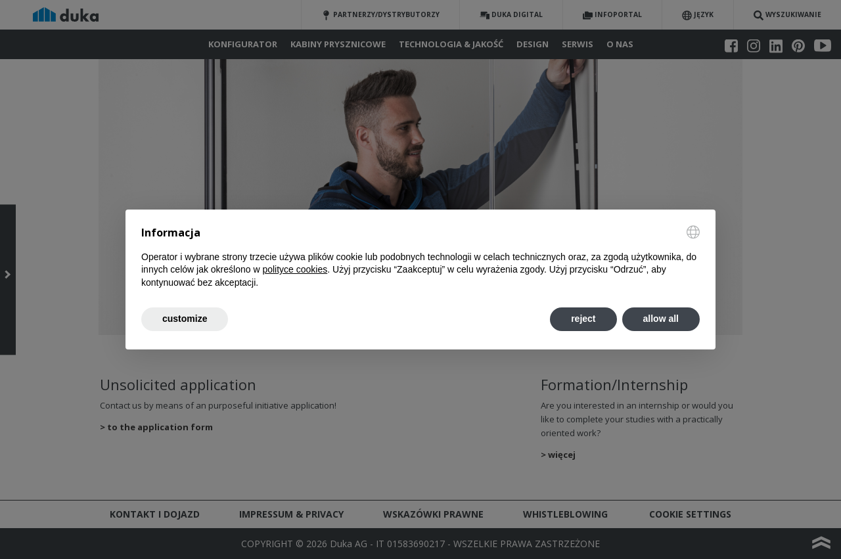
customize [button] (184, 318)
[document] (420, 257)
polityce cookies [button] (294, 269)
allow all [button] (661, 318)
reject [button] (583, 318)
